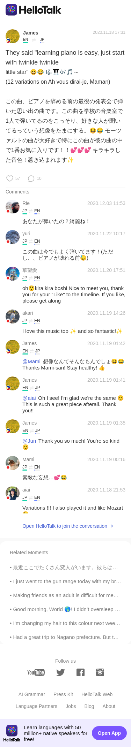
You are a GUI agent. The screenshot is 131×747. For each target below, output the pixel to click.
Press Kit (63, 694)
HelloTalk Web (96, 694)
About (109, 706)
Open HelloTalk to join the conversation (64, 526)
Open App (109, 733)
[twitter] (60, 672)
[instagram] (100, 672)
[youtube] (36, 672)
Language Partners (36, 706)
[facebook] (81, 672)
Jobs (71, 706)
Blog (89, 706)
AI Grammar (32, 694)
